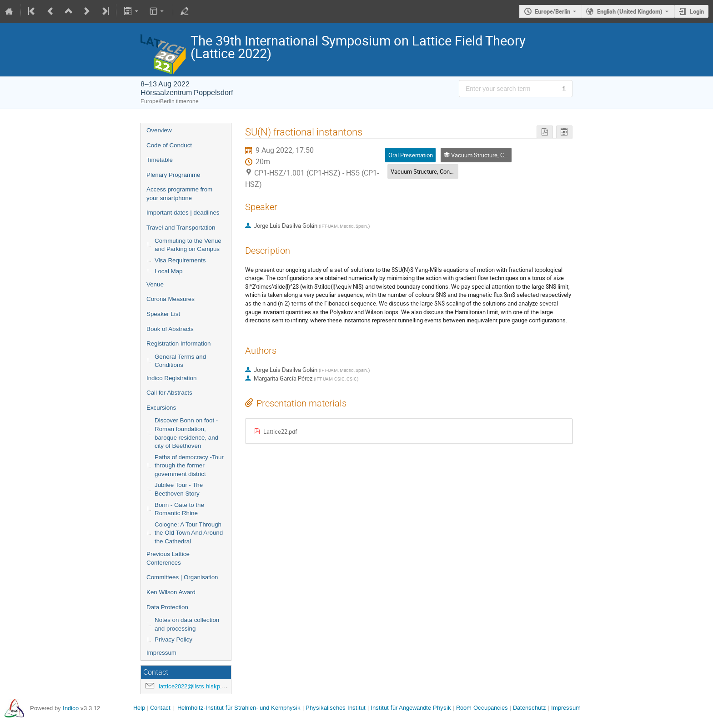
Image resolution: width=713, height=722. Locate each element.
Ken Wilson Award (171, 592)
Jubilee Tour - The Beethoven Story (179, 489)
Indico (71, 708)
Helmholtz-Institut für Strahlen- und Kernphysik (239, 708)
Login (697, 11)
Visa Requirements (180, 260)
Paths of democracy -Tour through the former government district (189, 465)
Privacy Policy (173, 639)
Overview (159, 130)
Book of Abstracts (170, 329)
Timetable (159, 159)
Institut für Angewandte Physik (411, 708)
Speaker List (163, 314)
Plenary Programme (173, 174)
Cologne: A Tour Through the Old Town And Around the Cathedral (189, 533)
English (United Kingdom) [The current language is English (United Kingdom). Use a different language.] (630, 11)
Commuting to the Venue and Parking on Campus (188, 245)
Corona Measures (170, 299)
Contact (160, 708)
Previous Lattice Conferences (168, 558)
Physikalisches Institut (335, 708)
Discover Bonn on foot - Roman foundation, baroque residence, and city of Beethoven (186, 433)
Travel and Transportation (180, 227)
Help (139, 708)
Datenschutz (529, 708)
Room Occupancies (482, 708)
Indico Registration (171, 378)
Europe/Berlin (552, 11)
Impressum (161, 652)
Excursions (161, 407)
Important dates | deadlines (183, 212)
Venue (155, 284)
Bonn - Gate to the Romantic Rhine (179, 509)
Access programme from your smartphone (179, 193)
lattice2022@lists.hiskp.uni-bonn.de (205, 686)
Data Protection (167, 607)
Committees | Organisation (182, 577)
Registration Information (178, 343)
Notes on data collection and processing (187, 624)
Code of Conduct (169, 145)
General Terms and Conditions (180, 361)
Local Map (169, 271)
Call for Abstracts (169, 392)
